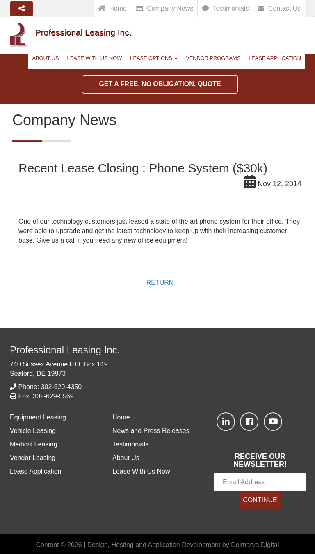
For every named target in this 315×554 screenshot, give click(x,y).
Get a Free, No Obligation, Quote (160, 83)
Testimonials (225, 8)
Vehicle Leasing (33, 430)
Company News (164, 8)
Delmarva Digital (255, 544)
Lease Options (154, 58)
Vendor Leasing (32, 457)
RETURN (160, 282)
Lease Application (275, 58)
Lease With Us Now (94, 58)
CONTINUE (260, 500)
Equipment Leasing (38, 417)
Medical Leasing (33, 444)
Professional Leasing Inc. (65, 349)
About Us (45, 58)
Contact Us (279, 8)
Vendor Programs (213, 58)
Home (112, 8)
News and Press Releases (150, 430)
